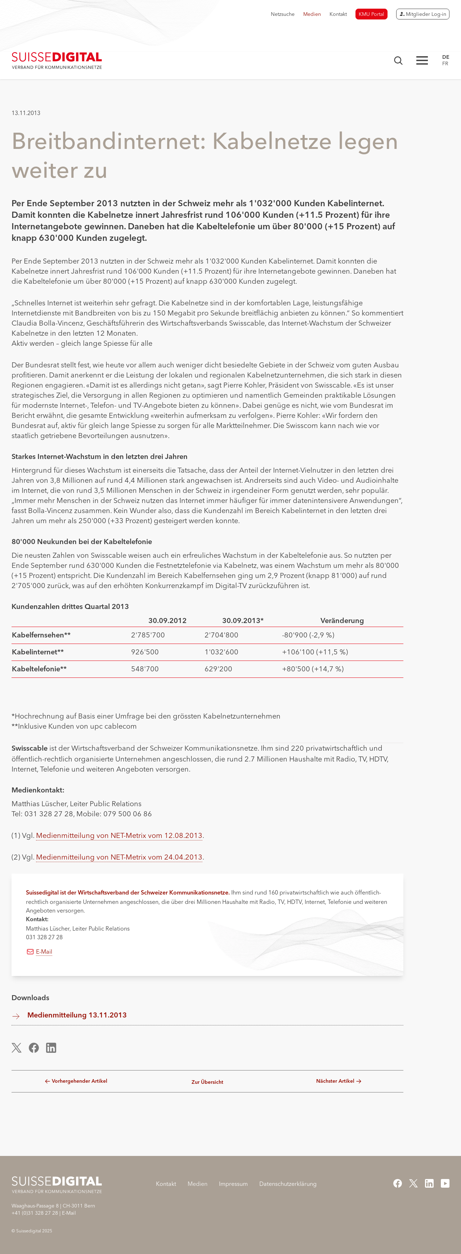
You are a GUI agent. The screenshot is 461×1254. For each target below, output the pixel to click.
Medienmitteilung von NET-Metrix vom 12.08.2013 (119, 835)
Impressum (233, 1183)
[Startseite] (57, 60)
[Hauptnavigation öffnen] (422, 60)
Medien (312, 14)
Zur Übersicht (207, 1082)
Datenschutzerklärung (288, 1183)
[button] (20, 1047)
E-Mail (44, 951)
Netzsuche (283, 14)
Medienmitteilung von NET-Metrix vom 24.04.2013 (119, 856)
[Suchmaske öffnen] (398, 60)
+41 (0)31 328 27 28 (35, 1213)
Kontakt (338, 14)
